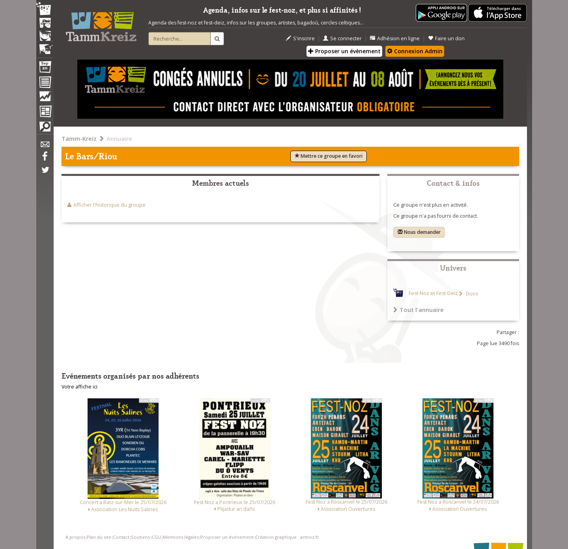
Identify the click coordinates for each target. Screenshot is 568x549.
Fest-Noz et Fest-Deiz (433, 293)
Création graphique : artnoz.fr (287, 537)
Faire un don (446, 38)
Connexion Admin (415, 51)
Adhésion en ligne (395, 38)
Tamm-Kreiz (79, 138)
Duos (471, 293)
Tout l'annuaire (418, 310)
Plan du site (99, 537)
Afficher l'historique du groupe (109, 205)
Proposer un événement (227, 537)
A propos (75, 537)
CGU (156, 537)
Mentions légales (181, 537)
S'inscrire (300, 38)
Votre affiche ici (79, 386)
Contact (121, 537)
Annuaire (119, 138)
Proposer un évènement (344, 51)
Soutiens (140, 537)
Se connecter (342, 38)
